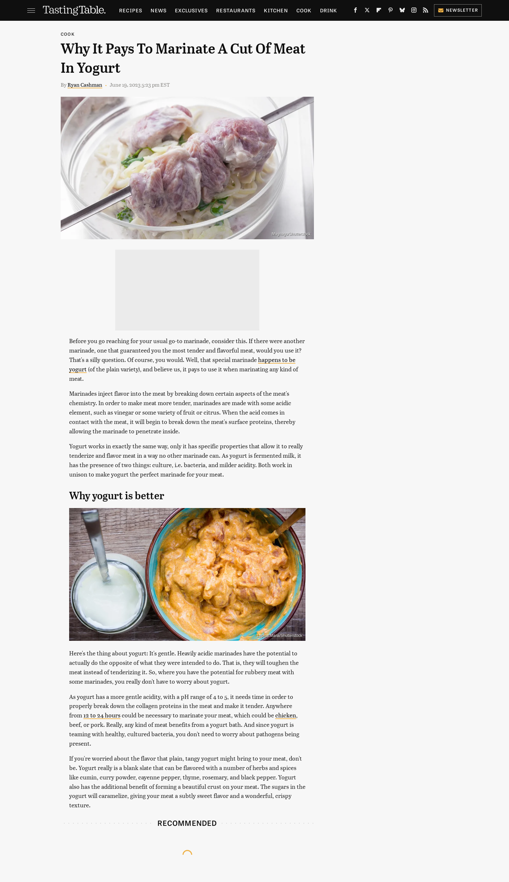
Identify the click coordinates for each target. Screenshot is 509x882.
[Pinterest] (390, 11)
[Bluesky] (402, 11)
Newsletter (458, 10)
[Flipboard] (379, 11)
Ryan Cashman (85, 84)
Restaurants (235, 10)
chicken (285, 715)
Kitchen (276, 10)
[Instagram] (414, 11)
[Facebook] (355, 11)
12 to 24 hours (101, 715)
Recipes (130, 10)
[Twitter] (367, 11)
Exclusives (191, 10)
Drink (328, 10)
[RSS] (425, 11)
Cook (304, 10)
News (159, 10)
